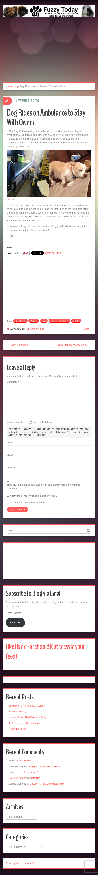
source (10, 199)
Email (10, 455)
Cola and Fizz (37, 329)
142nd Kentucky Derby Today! (24, 723)
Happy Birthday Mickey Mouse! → (73, 345)
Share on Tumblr (53, 253)
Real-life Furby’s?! (29, 772)
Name (11, 442)
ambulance (20, 321)
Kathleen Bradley (17, 778)
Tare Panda (25, 760)
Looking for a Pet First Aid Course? (27, 705)
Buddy (34, 321)
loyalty (76, 321)
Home (9, 86)
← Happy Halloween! (17, 345)
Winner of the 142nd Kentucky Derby (28, 717)
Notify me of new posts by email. (28, 502)
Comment (13, 382)
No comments (17, 329)
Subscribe (15, 622)
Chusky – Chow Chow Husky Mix (45, 766)
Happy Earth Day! (18, 729)
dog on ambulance (59, 321)
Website (11, 467)
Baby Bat (35, 778)
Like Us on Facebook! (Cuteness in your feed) (45, 651)
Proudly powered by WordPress (22, 863)
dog (16, 86)
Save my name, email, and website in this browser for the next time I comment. (44, 486)
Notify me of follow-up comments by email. (33, 496)
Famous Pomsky (17, 711)
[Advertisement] (49, 54)
